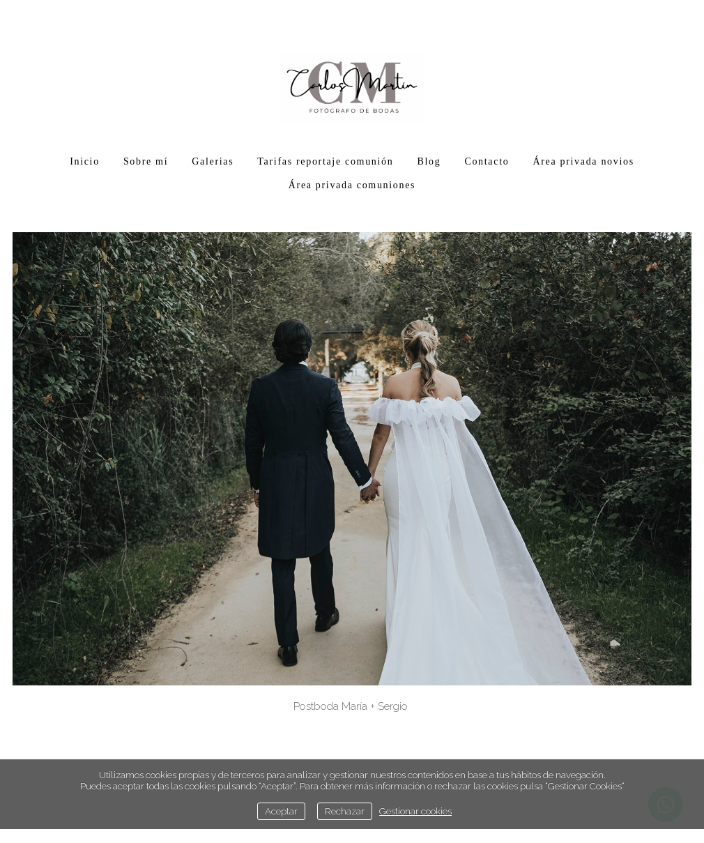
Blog (429, 161)
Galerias (213, 161)
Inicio (85, 161)
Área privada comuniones (352, 185)
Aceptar (281, 811)
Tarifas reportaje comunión (325, 161)
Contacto (486, 161)
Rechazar (345, 811)
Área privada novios (583, 161)
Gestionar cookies (415, 811)
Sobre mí (145, 161)
